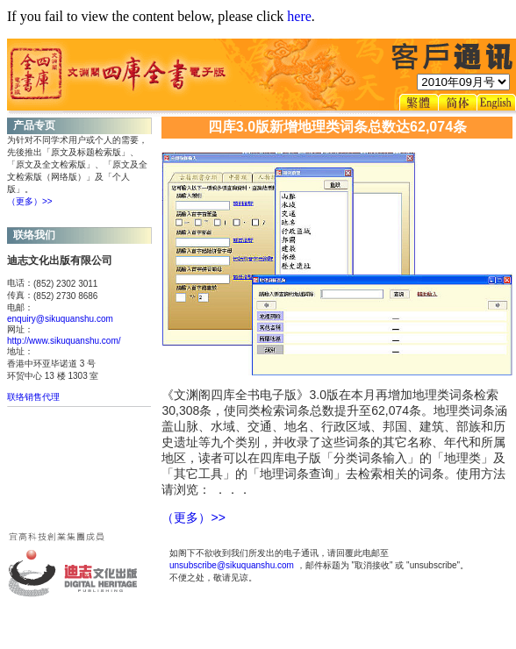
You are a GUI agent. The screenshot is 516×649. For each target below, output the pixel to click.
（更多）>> (30, 201)
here (299, 16)
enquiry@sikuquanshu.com (60, 319)
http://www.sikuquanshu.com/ (64, 341)
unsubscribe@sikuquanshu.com (231, 565)
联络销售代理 (33, 397)
